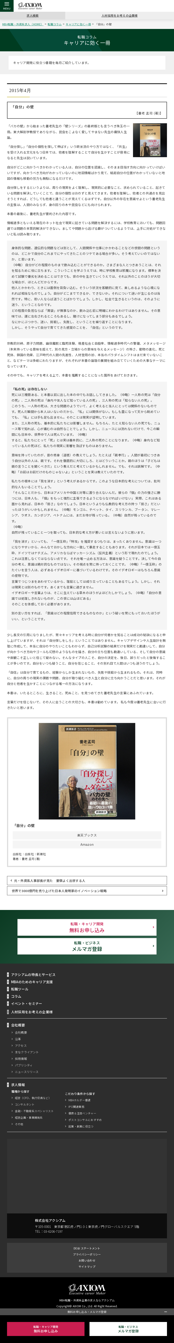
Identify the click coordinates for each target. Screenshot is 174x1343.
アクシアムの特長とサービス (33, 974)
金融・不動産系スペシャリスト (34, 1111)
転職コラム (55, 24)
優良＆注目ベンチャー (83, 1113)
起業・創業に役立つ (81, 1126)
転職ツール (20, 989)
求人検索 (33, 15)
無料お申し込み (87, 927)
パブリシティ (24, 1065)
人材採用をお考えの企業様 (120, 15)
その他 (19, 1124)
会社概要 (21, 1032)
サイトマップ (87, 1266)
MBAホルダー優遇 (80, 1100)
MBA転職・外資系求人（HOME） (23, 24)
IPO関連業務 (76, 1107)
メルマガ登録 (87, 946)
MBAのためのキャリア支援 (32, 981)
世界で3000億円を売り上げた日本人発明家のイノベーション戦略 (59, 890)
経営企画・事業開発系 (29, 1117)
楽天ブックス (87, 835)
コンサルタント (24, 1104)
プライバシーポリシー (87, 1254)
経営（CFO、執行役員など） (33, 1098)
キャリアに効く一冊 (79, 24)
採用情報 (21, 1058)
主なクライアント (27, 1052)
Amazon (87, 844)
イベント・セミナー (26, 1003)
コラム (16, 996)
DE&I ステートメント (87, 1248)
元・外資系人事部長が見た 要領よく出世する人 (49, 880)
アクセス (21, 1045)
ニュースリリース (27, 1072)
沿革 (18, 1039)
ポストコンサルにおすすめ (85, 1120)
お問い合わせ (87, 1260)
